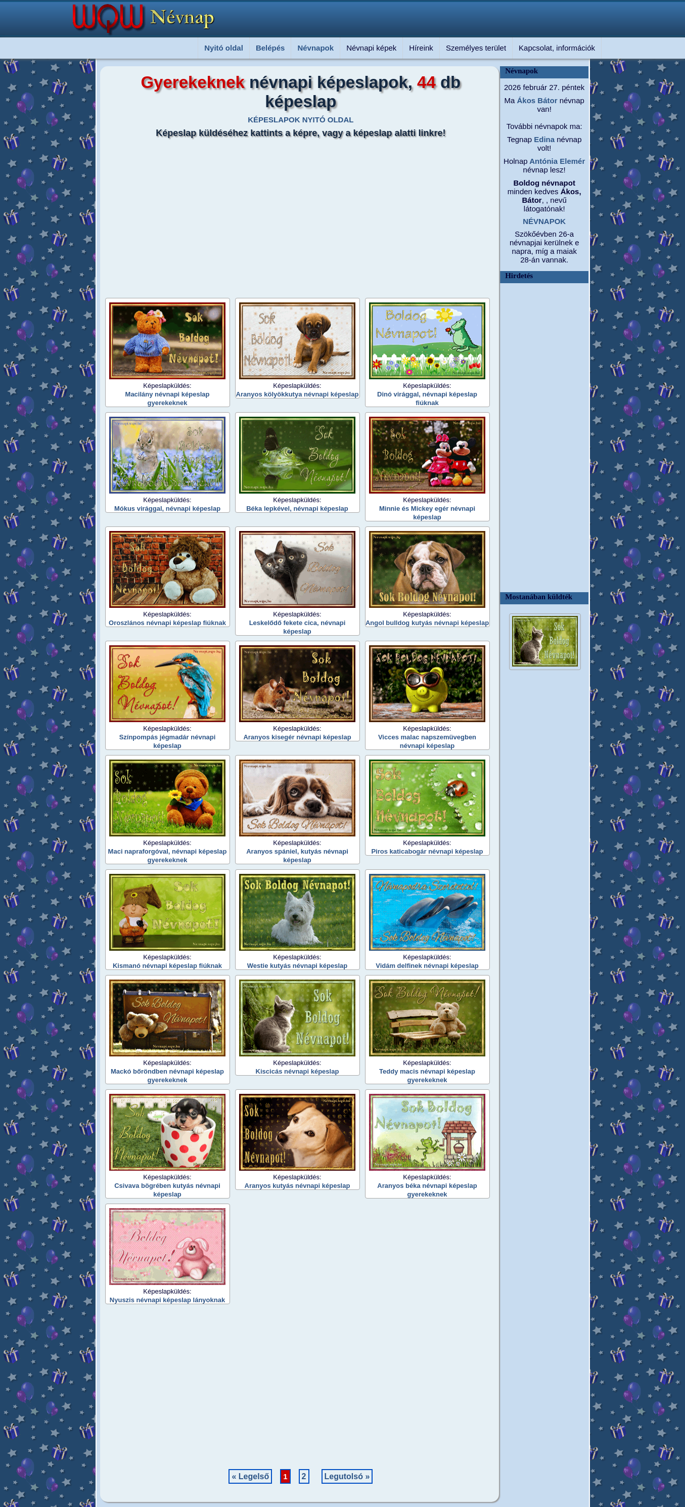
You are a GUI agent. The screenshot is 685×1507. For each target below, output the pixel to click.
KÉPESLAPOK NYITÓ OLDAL (300, 119)
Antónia (543, 161)
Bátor (546, 100)
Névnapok (315, 47)
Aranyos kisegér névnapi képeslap (297, 737)
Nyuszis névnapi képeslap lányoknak (167, 1300)
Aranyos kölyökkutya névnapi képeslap (297, 394)
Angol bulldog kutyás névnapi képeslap (427, 623)
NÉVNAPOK (544, 221)
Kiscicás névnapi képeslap (297, 1071)
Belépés (270, 47)
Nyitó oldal (223, 47)
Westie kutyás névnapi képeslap (297, 965)
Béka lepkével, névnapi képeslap (297, 508)
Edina (543, 139)
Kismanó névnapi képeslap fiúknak (167, 965)
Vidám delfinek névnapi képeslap (427, 965)
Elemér (571, 161)
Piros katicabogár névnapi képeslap (427, 851)
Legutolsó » (347, 1476)
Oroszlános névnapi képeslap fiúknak (167, 623)
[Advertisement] (294, 214)
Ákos (525, 100)
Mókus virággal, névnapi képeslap (167, 508)
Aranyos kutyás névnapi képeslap (297, 1185)
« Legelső (250, 1476)
